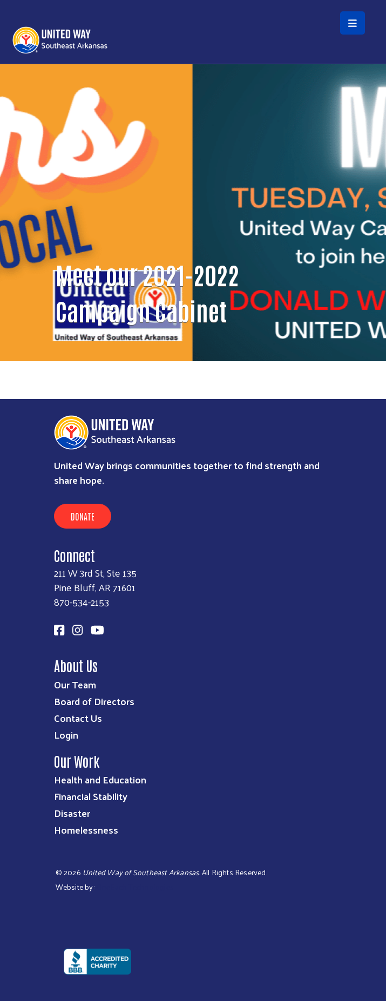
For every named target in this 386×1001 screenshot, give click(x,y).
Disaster (72, 812)
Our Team (75, 684)
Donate (82, 516)
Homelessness (86, 829)
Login (66, 734)
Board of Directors (94, 701)
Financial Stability (90, 796)
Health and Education (100, 779)
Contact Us (78, 717)
